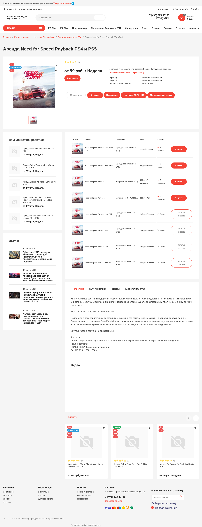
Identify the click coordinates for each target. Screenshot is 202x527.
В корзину (179, 149)
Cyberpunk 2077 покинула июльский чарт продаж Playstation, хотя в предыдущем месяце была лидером (37, 256)
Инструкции (131, 28)
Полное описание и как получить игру (126, 72)
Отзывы (180, 28)
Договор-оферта (45, 495)
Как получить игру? (135, 289)
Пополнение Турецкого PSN (106, 28)
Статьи (155, 28)
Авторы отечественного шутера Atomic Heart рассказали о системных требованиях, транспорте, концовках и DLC (36, 318)
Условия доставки (85, 488)
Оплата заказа (84, 492)
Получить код (79, 28)
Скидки (168, 28)
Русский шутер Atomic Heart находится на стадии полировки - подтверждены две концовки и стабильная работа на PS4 (38, 297)
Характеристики (97, 289)
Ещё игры (72, 417)
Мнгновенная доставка (161, 95)
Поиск (101, 18)
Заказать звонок (113, 497)
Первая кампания (166, 504)
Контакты (194, 28)
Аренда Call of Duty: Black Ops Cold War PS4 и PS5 (131, 465)
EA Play (64, 28)
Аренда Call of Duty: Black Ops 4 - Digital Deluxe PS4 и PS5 (85, 465)
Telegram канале (63, 3)
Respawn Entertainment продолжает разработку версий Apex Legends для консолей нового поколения (38, 277)
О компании (8, 488)
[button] (196, 418)
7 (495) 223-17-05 (115, 493)
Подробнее (72, 78)
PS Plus (52, 28)
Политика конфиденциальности (86, 522)
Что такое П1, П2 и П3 (134, 95)
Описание (79, 289)
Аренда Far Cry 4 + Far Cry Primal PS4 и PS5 (176, 465)
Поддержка (82, 495)
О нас (145, 28)
